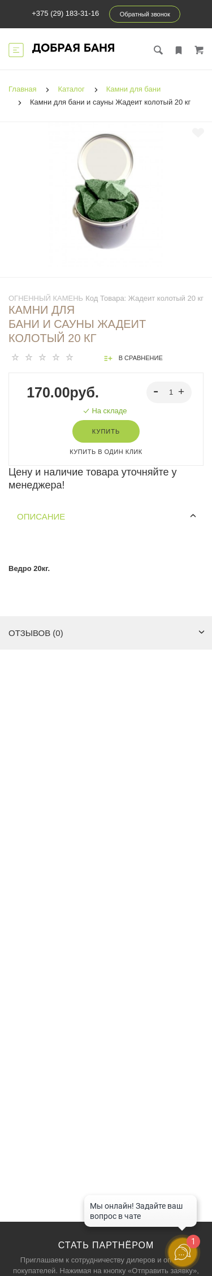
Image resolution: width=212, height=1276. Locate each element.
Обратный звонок (145, 14)
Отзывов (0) (106, 633)
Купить (106, 431)
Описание (106, 516)
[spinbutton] (169, 392)
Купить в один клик (106, 451)
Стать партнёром (106, 1245)
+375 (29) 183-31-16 (65, 13)
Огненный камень (45, 298)
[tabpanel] (106, 191)
